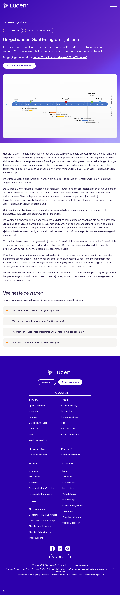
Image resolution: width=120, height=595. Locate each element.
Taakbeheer (68, 511)
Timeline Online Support (40, 532)
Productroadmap (69, 417)
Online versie (35, 428)
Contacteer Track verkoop (42, 520)
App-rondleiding (37, 405)
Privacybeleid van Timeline (41, 488)
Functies (33, 417)
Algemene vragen (37, 509)
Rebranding (34, 476)
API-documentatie (70, 434)
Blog (64, 471)
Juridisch (33, 482)
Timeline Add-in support (41, 526)
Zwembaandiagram (71, 517)
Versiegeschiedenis (38, 440)
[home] (60, 372)
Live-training (68, 499)
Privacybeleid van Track (40, 494)
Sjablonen (67, 476)
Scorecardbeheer (71, 523)
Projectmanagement (72, 505)
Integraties (34, 411)
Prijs (31, 434)
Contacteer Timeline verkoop (43, 515)
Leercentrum (68, 488)
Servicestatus (68, 428)
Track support (36, 538)
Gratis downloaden (38, 423)
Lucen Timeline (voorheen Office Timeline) (60, 57)
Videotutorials (69, 494)
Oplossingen (68, 482)
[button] (113, 6)
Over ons (33, 471)
